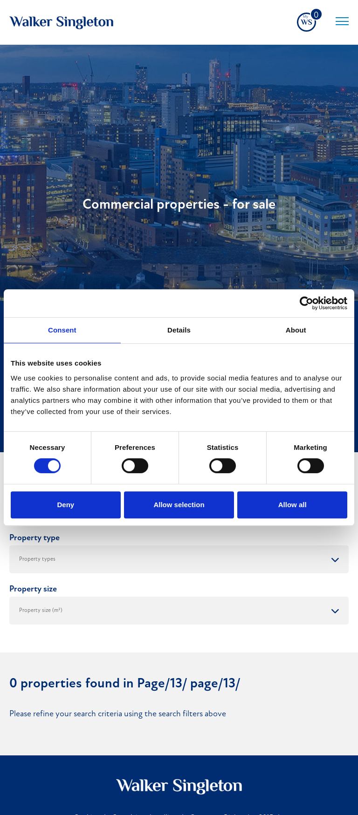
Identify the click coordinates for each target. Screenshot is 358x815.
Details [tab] (179, 330)
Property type (34, 538)
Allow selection (178, 505)
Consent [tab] (62, 330)
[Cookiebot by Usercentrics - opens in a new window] (306, 303)
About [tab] (296, 330)
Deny (65, 505)
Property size (33, 589)
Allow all (292, 505)
